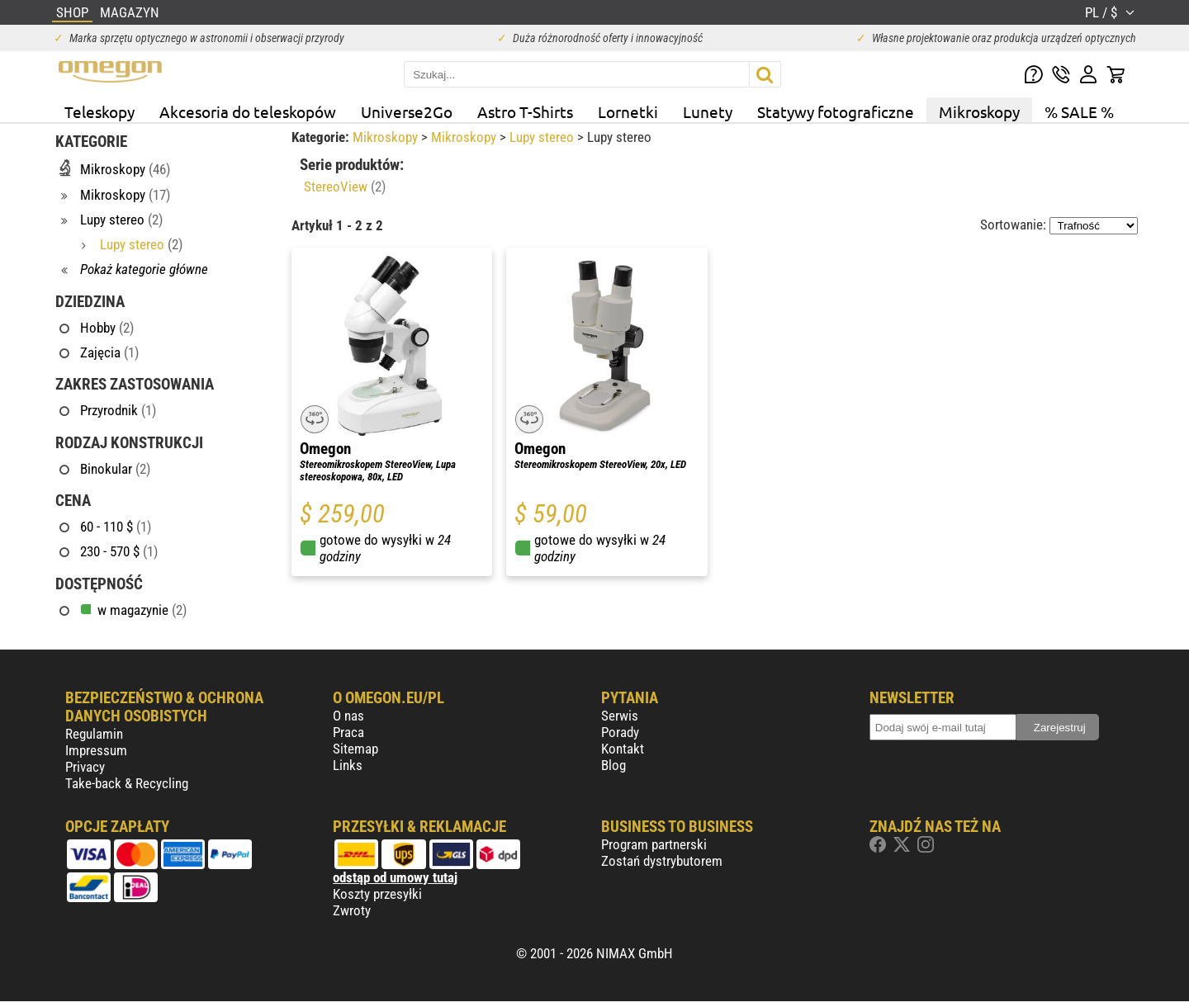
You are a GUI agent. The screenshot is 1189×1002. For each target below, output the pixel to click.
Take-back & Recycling (126, 783)
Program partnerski (654, 844)
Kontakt (622, 748)
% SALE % (1079, 111)
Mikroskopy (979, 111)
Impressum (96, 750)
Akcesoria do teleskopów (247, 111)
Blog (613, 765)
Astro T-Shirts (525, 111)
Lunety (707, 111)
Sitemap (355, 748)
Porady (620, 732)
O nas (348, 715)
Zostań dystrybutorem (661, 861)
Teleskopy (99, 111)
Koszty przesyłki (377, 894)
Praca (348, 732)
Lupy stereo (543, 137)
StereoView (345, 186)
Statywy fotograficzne (835, 111)
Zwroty (352, 910)
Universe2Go (406, 111)
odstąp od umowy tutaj (395, 877)
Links (347, 765)
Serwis (619, 715)
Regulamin (94, 734)
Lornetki (628, 111)
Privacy (85, 767)
